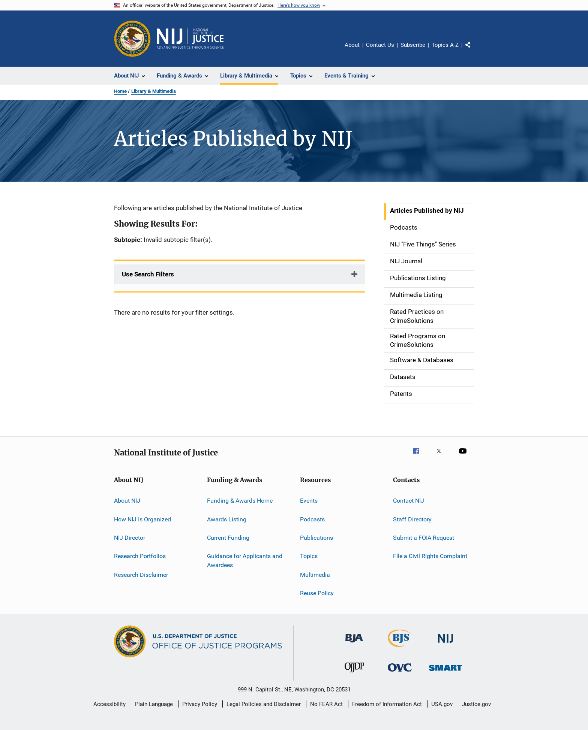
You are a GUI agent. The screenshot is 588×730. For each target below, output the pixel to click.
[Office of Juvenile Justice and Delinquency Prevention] (354, 673)
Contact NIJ (408, 500)
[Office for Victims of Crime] (400, 672)
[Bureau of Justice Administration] (354, 643)
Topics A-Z (445, 45)
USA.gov (442, 704)
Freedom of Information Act (387, 704)
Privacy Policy (199, 704)
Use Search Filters (148, 274)
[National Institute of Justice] (445, 644)
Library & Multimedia (153, 91)
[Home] (190, 38)
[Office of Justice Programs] (132, 38)
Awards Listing (226, 518)
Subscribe (412, 45)
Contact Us (380, 45)
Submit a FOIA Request (423, 537)
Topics (309, 556)
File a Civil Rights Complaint (430, 556)
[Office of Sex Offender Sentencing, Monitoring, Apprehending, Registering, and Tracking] (445, 672)
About (352, 45)
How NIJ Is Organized (142, 518)
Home (120, 91)
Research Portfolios (140, 556)
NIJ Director (129, 537)
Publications (316, 537)
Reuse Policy (317, 593)
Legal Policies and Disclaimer (263, 704)
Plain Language (154, 704)
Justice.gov (476, 704)
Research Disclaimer (141, 574)
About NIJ (127, 500)
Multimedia (315, 574)
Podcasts (312, 518)
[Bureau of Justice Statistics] (400, 648)
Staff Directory (412, 518)
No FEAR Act (326, 704)
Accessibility (109, 704)
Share (474, 50)
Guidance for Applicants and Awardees (244, 560)
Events (309, 500)
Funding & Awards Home (240, 500)
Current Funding (228, 537)
